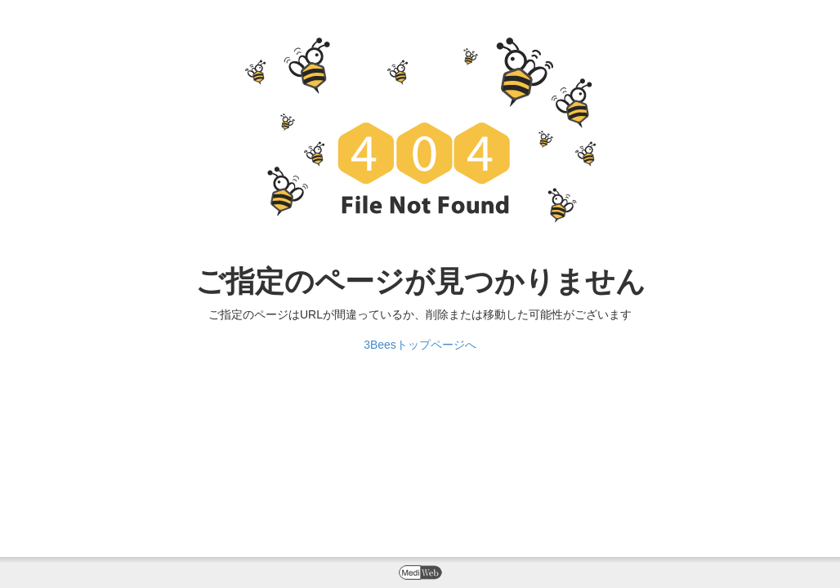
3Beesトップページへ (420, 344)
